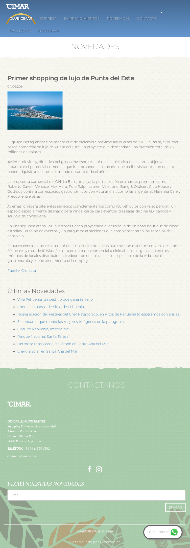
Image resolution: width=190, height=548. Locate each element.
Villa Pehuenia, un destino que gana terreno (55, 299)
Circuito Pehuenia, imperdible (43, 329)
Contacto (147, 18)
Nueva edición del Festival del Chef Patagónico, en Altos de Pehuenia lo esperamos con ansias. (98, 314)
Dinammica (110, 542)
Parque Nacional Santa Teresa (43, 336)
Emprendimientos (81, 18)
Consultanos (163, 532)
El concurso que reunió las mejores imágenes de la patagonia (70, 321)
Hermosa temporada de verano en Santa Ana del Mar (63, 344)
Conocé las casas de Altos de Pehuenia (50, 307)
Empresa (48, 18)
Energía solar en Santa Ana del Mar (47, 351)
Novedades (118, 18)
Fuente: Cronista (21, 270)
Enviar (175, 507)
